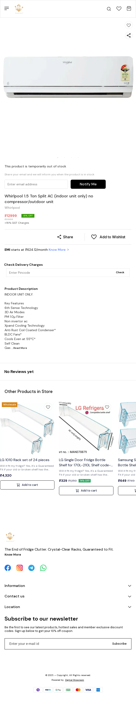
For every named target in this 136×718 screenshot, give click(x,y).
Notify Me (88, 184)
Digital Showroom (74, 679)
